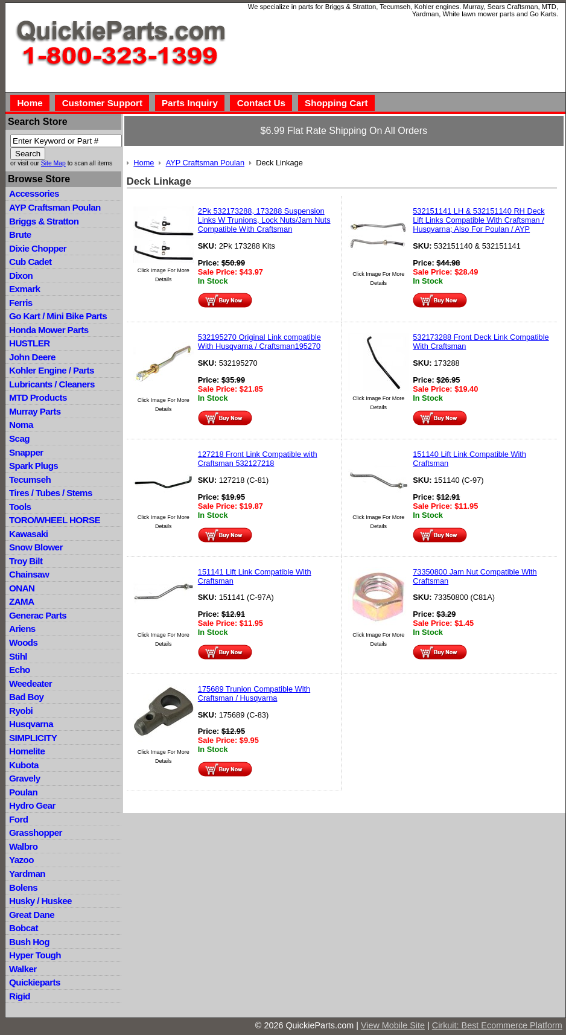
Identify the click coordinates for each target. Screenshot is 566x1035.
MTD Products (38, 397)
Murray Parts (35, 411)
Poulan (23, 792)
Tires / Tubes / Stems (50, 493)
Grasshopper (35, 832)
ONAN (21, 588)
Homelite (27, 751)
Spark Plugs (33, 465)
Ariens (22, 628)
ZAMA (21, 601)
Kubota (24, 765)
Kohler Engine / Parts (51, 370)
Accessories (34, 193)
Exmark (24, 289)
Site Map (53, 163)
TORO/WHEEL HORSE (54, 520)
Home (29, 103)
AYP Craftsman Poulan (55, 207)
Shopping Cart (336, 103)
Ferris (21, 303)
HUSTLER (29, 343)
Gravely (24, 778)
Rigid (19, 996)
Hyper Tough (35, 955)
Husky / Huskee (40, 901)
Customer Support (102, 103)
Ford (18, 819)
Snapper (26, 452)
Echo (19, 669)
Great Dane (31, 914)
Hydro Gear (32, 805)
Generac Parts (37, 615)
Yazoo (21, 860)
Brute (20, 234)
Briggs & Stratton (43, 221)
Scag (19, 438)
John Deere (32, 357)
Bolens (23, 887)
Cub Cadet (30, 261)
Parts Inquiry (190, 103)
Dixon (21, 275)
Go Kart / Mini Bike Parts (58, 316)
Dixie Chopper (37, 248)
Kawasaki (28, 534)
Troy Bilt (25, 561)
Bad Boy (26, 697)
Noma (21, 424)
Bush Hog (29, 942)
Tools (20, 507)
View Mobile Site (393, 1025)
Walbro (23, 846)
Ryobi (21, 710)
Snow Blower (36, 547)
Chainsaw (29, 574)
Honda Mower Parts (48, 330)
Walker (23, 969)
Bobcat (23, 928)
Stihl (18, 656)
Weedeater (30, 683)
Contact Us (261, 103)
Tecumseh (30, 479)
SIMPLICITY (33, 738)
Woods (23, 642)
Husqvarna (31, 724)
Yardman (27, 873)
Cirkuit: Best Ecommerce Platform (497, 1025)
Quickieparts (34, 982)
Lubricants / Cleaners (52, 384)
